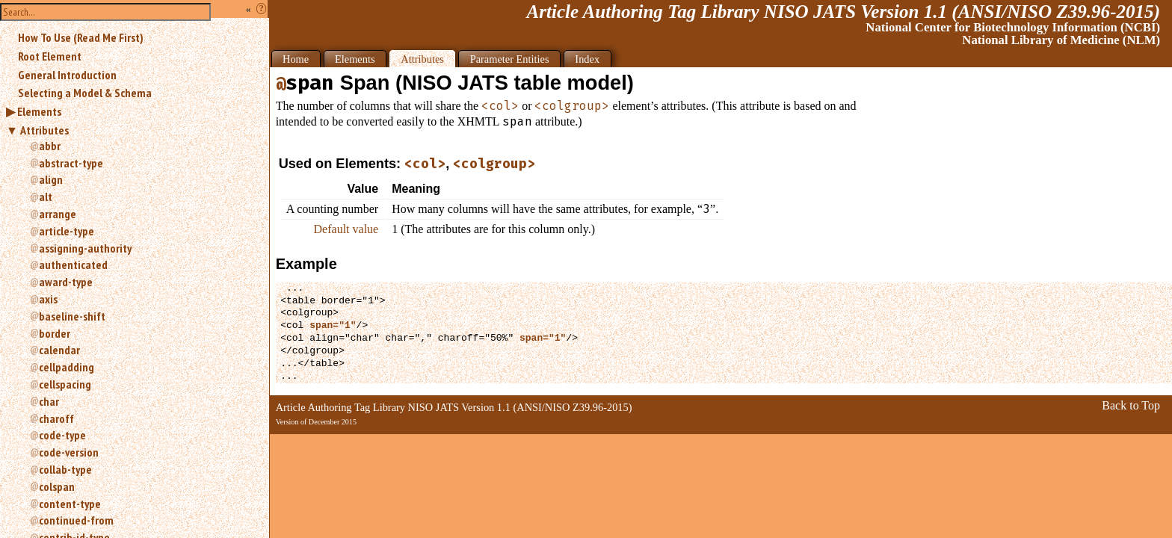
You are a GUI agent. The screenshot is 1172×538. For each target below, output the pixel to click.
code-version (69, 452)
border (54, 333)
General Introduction (67, 74)
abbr (50, 145)
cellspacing (65, 384)
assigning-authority (85, 248)
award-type (66, 281)
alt (45, 196)
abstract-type (71, 162)
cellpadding (66, 366)
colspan (57, 486)
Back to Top (1131, 405)
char (49, 401)
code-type (62, 434)
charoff (56, 418)
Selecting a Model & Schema (85, 92)
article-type (66, 230)
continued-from (76, 520)
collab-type (65, 469)
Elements (39, 111)
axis (48, 298)
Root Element (49, 56)
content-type (70, 503)
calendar (59, 349)
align (51, 179)
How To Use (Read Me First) (81, 37)
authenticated (73, 264)
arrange (57, 213)
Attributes (44, 130)
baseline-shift (72, 316)
